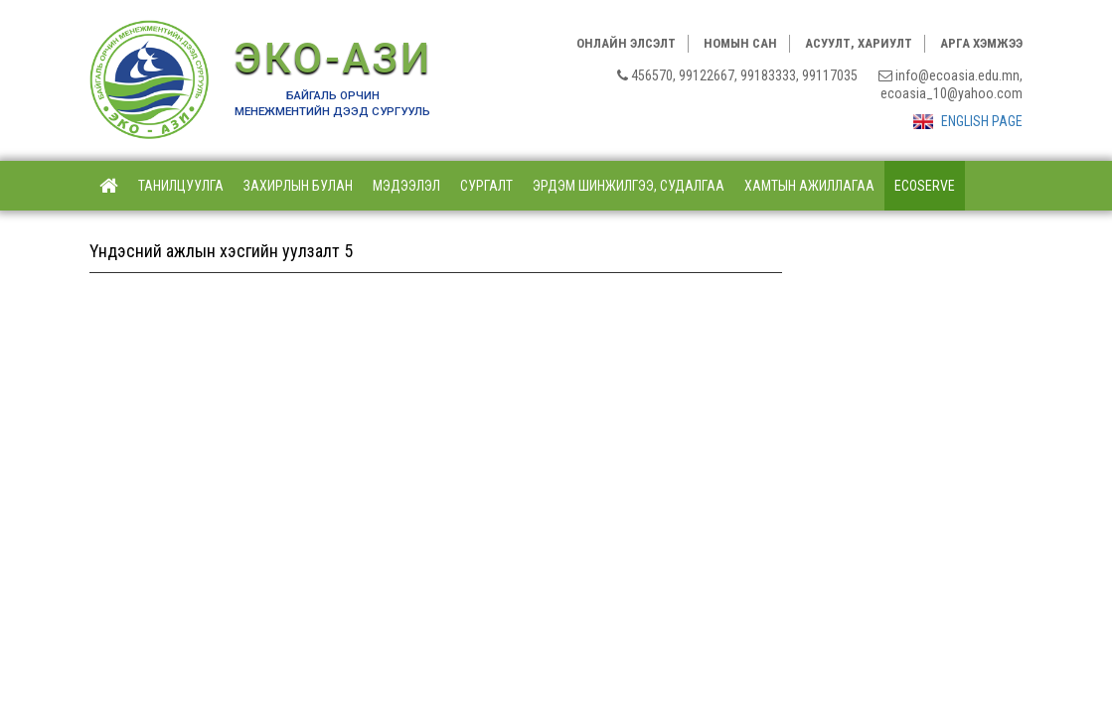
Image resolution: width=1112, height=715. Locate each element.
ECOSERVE (924, 186)
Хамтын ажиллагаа (809, 186)
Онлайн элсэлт (626, 43)
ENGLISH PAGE (968, 121)
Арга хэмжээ (981, 43)
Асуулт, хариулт (858, 43)
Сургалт (486, 186)
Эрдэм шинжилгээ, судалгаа (628, 186)
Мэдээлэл (406, 186)
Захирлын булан (298, 186)
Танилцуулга (181, 186)
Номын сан (740, 43)
